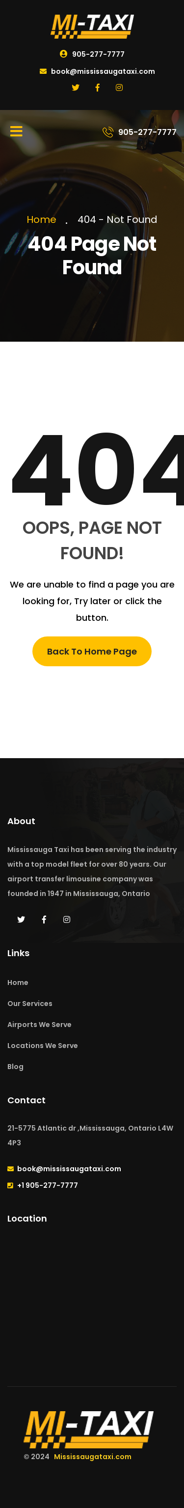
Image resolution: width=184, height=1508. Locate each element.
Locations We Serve (42, 1045)
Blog (15, 1066)
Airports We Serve (39, 1024)
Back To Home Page (92, 651)
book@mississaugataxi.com (97, 71)
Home (43, 219)
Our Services (30, 1003)
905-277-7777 (92, 54)
